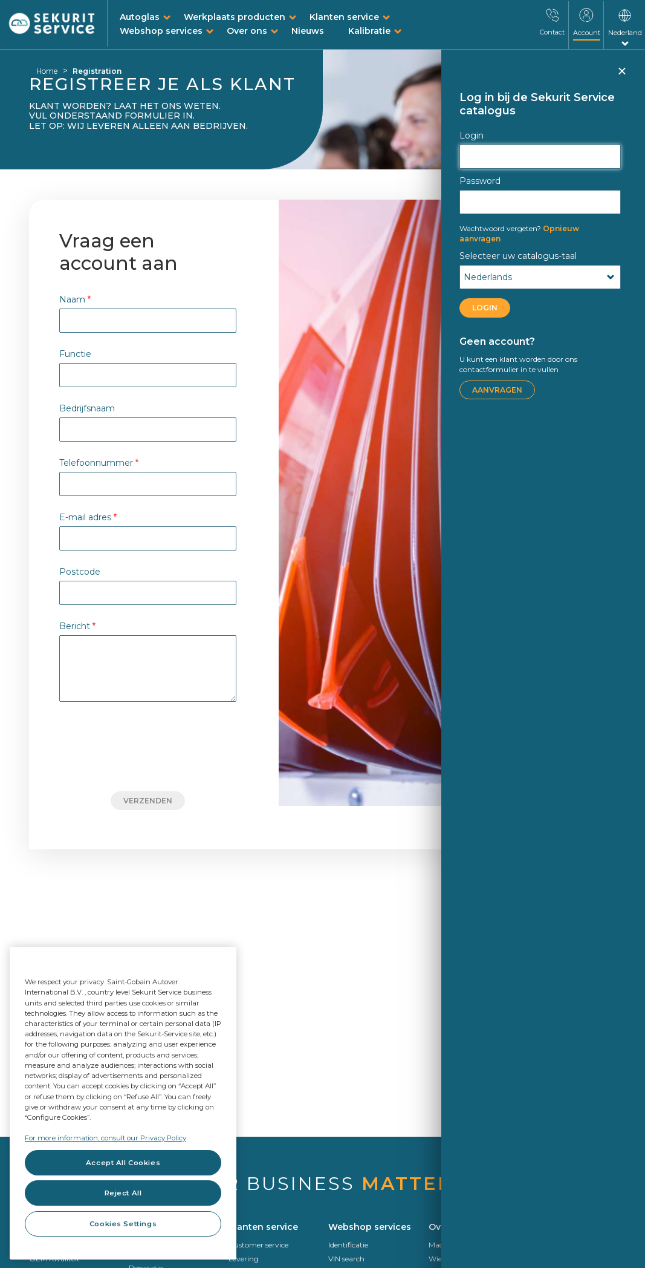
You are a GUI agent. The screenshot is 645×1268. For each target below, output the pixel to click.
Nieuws (307, 30)
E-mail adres (88, 517)
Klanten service (344, 16)
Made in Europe (456, 1244)
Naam (75, 299)
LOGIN (485, 307)
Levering (244, 1258)
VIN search (346, 1258)
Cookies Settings (123, 1224)
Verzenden (147, 800)
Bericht (77, 626)
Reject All (123, 1193)
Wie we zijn (448, 1258)
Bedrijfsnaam (87, 408)
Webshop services (161, 30)
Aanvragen (497, 389)
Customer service (258, 1244)
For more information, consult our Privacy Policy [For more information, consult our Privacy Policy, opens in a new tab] (105, 1138)
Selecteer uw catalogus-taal (518, 255)
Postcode (79, 571)
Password (480, 180)
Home (47, 71)
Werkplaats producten (234, 16)
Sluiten (621, 76)
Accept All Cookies (123, 1163)
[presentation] (148, 746)
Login (471, 135)
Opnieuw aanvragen (519, 233)
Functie (75, 353)
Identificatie (348, 1244)
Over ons (247, 30)
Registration (97, 71)
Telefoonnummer (98, 462)
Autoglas (140, 16)
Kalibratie (369, 30)
